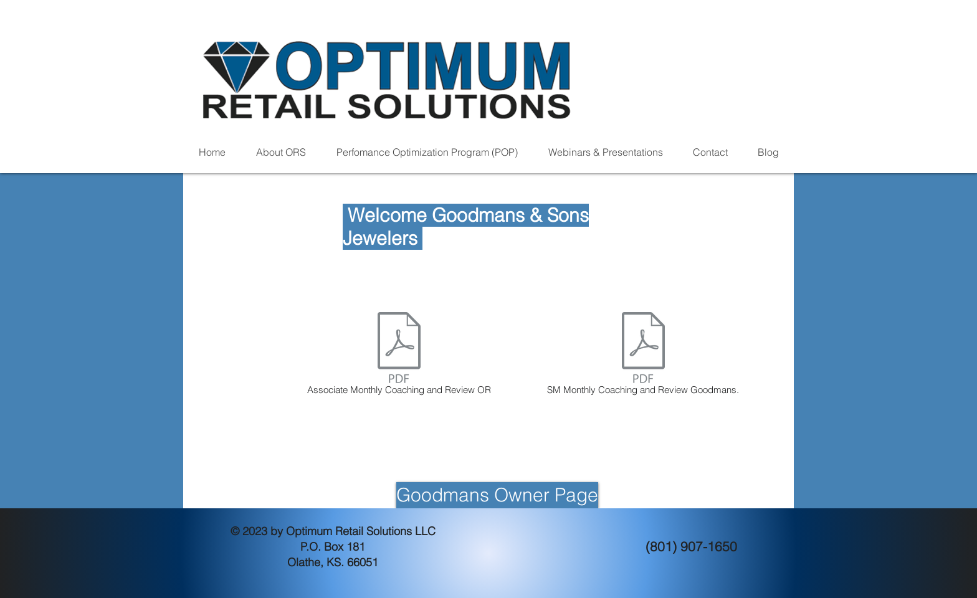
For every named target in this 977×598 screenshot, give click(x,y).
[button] (281, 152)
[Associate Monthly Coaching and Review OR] (399, 355)
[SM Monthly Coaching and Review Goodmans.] (643, 355)
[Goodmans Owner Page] (497, 495)
